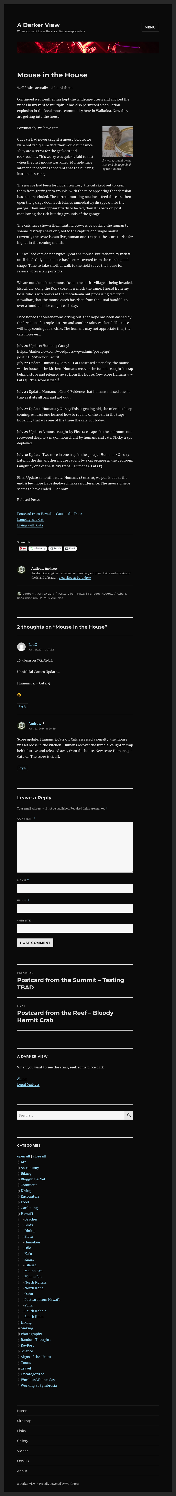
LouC (33, 644)
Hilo (27, 1248)
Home (22, 1411)
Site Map (24, 1421)
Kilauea (30, 1265)
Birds (28, 1225)
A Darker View (38, 24)
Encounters (30, 1196)
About (22, 1079)
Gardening (29, 1208)
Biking (26, 1173)
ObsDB (23, 1461)
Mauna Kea (33, 1271)
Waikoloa (57, 598)
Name (23, 880)
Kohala (121, 593)
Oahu (28, 1294)
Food (25, 1202)
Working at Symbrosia (39, 1385)
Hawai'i (27, 1213)
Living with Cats (30, 525)
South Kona (34, 1317)
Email (23, 900)
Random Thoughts (100, 593)
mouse (37, 598)
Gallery (22, 1441)
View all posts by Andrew (75, 577)
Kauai (29, 1259)
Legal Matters (28, 1084)
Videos (22, 1451)
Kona (20, 598)
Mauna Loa (33, 1277)
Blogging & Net (33, 1179)
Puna (28, 1305)
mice (28, 598)
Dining (29, 1231)
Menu (150, 27)
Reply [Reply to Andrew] (22, 768)
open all (23, 1156)
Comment (26, 818)
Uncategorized (32, 1374)
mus (47, 598)
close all (39, 1156)
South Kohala (35, 1311)
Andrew (28, 593)
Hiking (26, 1322)
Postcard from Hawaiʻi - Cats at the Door (49, 514)
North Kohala (35, 1282)
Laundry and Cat (30, 519)
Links (21, 1431)
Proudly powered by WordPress (59, 1484)
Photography (31, 1334)
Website (24, 920)
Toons (26, 1363)
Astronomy (30, 1168)
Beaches (31, 1219)
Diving (26, 1191)
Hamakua (32, 1242)
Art (23, 1162)
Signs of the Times (36, 1357)
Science (27, 1351)
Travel (26, 1368)
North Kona (34, 1288)
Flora (28, 1236)
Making (27, 1328)
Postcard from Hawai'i (72, 593)
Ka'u (28, 1254)
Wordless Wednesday (38, 1380)
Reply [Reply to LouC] (22, 706)
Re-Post (27, 1345)
